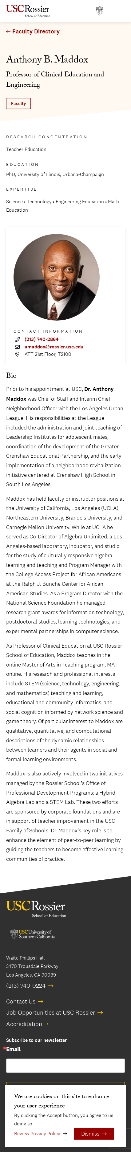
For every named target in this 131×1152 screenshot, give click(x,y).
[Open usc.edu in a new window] (99, 11)
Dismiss (90, 1133)
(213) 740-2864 (42, 339)
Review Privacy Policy (37, 1133)
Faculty (18, 103)
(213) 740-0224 (26, 985)
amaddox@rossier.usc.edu (54, 346)
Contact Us (20, 1001)
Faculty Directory (36, 31)
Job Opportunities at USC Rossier (50, 1012)
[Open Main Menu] (118, 11)
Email (13, 1049)
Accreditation (24, 1024)
